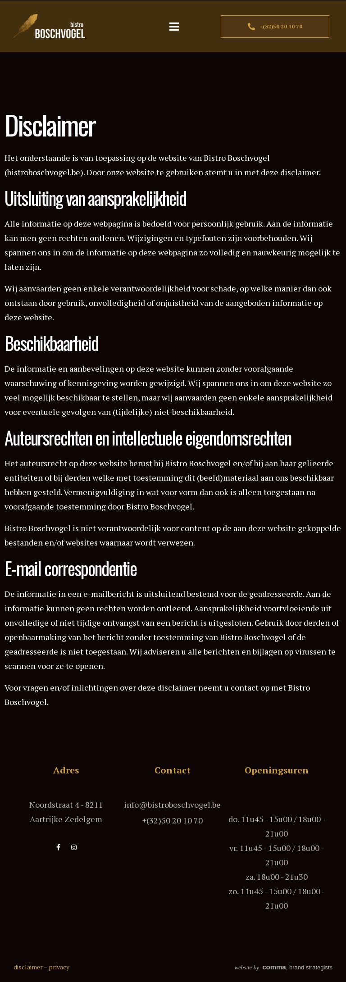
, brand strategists (283, 967)
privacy (59, 967)
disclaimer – (31, 967)
